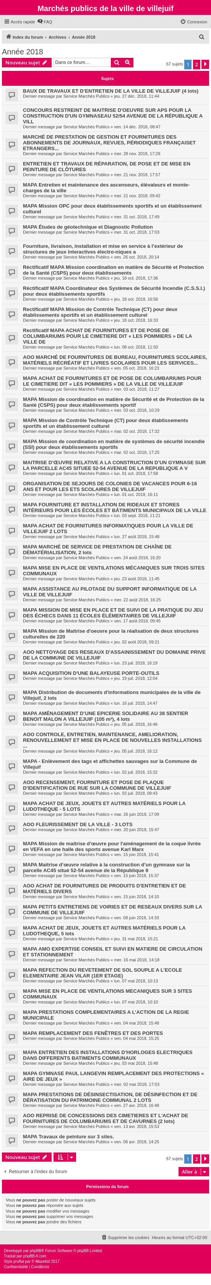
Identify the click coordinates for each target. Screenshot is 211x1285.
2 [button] (196, 64)
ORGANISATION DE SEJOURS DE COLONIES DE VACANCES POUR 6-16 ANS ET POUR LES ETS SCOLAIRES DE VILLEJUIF (110, 486)
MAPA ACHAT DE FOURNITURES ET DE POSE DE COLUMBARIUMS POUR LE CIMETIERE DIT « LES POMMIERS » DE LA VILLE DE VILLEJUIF (112, 381)
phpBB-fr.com (35, 1256)
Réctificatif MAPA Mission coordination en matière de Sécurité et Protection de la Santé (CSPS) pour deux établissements (113, 270)
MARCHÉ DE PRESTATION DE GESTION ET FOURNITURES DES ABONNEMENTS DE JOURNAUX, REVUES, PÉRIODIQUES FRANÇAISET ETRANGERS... (109, 142)
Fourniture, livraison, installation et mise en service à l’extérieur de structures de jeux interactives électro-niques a (103, 249)
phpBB (35, 1251)
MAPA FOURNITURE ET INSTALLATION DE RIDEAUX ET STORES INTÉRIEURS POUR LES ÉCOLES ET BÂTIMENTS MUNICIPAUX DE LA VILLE (114, 507)
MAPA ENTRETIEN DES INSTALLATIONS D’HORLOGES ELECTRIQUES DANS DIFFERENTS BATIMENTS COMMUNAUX (108, 1055)
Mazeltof (43, 1261)
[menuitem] (44, 21)
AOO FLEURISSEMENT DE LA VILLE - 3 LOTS (78, 824)
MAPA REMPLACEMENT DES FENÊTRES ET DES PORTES (93, 1033)
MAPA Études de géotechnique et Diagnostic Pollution (88, 227)
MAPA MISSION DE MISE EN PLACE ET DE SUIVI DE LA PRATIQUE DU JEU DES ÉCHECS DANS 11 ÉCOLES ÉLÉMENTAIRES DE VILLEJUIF (113, 613)
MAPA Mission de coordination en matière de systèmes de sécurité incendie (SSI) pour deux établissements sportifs (114, 444)
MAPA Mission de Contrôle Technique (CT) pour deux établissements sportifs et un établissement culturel (105, 423)
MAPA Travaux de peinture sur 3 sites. (68, 1136)
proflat (18, 1261)
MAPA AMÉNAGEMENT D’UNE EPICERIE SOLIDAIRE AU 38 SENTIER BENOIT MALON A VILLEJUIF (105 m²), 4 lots (105, 716)
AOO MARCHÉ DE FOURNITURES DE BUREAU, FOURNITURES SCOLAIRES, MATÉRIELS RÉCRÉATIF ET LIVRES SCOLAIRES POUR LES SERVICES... (115, 360)
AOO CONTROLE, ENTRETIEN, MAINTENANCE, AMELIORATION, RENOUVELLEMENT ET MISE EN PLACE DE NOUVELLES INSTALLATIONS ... (112, 740)
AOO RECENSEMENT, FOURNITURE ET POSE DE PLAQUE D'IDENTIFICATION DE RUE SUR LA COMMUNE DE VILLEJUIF (97, 785)
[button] (205, 64)
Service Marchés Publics (86, 96)
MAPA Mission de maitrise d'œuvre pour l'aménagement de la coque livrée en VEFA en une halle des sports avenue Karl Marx (112, 846)
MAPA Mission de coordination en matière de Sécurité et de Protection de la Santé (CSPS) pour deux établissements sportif (113, 402)
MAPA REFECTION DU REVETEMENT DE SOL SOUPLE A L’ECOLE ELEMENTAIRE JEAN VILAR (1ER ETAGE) (102, 973)
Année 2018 (22, 51)
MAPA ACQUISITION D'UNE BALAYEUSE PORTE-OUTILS (91, 673)
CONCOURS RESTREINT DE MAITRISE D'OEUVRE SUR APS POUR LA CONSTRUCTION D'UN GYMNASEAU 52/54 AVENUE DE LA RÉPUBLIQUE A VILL (113, 115)
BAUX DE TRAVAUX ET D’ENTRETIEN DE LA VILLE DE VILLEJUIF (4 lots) (110, 91)
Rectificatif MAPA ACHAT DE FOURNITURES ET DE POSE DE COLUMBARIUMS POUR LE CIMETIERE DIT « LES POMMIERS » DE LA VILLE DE (107, 336)
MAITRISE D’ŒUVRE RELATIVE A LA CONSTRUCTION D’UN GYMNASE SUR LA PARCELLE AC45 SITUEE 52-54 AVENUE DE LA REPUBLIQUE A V (114, 465)
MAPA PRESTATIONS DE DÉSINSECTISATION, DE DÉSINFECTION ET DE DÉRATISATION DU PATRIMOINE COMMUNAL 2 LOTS (110, 1097)
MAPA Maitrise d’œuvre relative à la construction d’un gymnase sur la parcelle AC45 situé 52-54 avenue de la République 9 (106, 867)
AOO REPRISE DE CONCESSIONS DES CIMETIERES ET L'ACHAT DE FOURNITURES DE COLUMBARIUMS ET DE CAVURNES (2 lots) (105, 1118)
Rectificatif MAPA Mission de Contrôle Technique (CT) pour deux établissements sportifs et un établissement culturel (100, 312)
